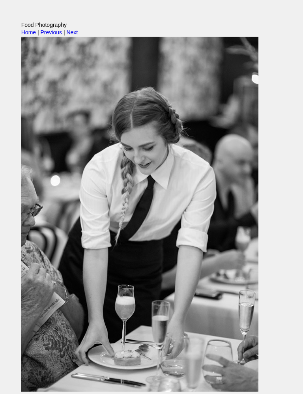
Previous (51, 32)
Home (28, 32)
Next (72, 32)
